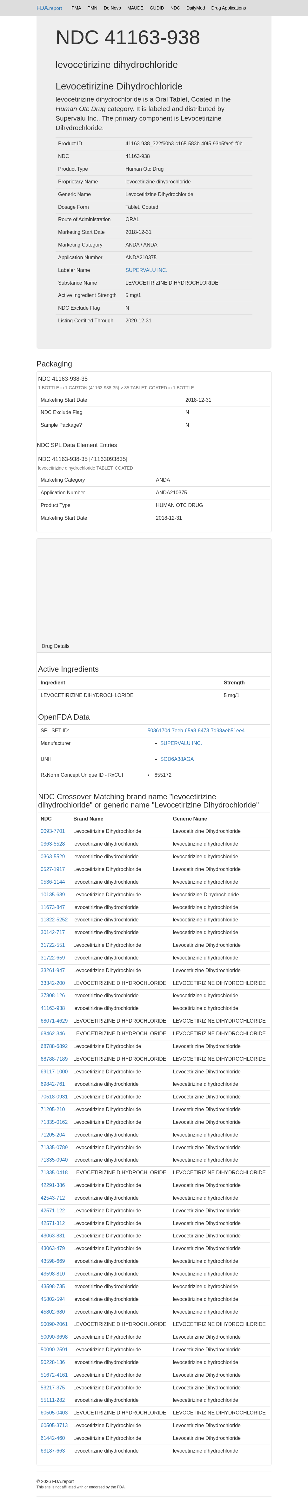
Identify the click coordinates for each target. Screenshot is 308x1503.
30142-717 (53, 932)
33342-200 (53, 983)
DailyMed (195, 7)
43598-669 (53, 1261)
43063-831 (53, 1235)
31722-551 (53, 945)
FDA (49, 8)
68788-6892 (54, 1046)
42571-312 (53, 1223)
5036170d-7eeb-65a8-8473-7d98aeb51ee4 (196, 730)
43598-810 (53, 1273)
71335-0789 (54, 1147)
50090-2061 (54, 1324)
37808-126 (53, 995)
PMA (76, 7)
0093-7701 (53, 831)
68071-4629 (54, 1021)
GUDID (157, 7)
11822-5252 (54, 919)
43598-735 (53, 1286)
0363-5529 (53, 856)
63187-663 (53, 1451)
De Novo (112, 7)
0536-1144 (53, 882)
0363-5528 (53, 844)
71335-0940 (54, 1160)
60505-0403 (54, 1412)
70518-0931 (54, 1096)
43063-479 (53, 1248)
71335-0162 (54, 1122)
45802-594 (53, 1299)
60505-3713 (54, 1425)
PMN (92, 7)
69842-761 (53, 1084)
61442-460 (53, 1438)
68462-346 (53, 1033)
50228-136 (53, 1362)
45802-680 (53, 1312)
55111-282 (53, 1400)
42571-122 (53, 1210)
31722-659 (53, 957)
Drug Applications (228, 7)
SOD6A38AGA (177, 759)
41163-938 (53, 1008)
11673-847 (53, 907)
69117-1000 (54, 1071)
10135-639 (53, 894)
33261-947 (53, 970)
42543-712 (53, 1198)
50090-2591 (54, 1349)
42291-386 (53, 1185)
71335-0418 (54, 1172)
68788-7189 (54, 1059)
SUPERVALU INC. (146, 270)
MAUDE (135, 7)
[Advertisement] (154, 589)
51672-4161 (54, 1375)
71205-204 (53, 1134)
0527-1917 (53, 869)
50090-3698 (54, 1337)
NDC (175, 7)
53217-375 (53, 1387)
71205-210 (53, 1109)
